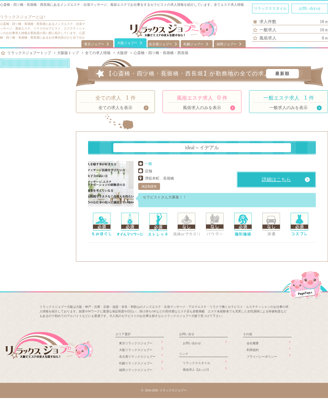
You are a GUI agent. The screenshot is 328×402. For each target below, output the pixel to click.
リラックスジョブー (18, 17)
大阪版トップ (68, 53)
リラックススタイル (270, 8)
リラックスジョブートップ (29, 53)
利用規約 (253, 350)
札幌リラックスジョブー (135, 363)
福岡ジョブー (227, 44)
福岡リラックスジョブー (135, 370)
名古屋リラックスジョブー (137, 356)
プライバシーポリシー (262, 356)
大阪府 (122, 53)
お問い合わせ (310, 8)
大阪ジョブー (127, 43)
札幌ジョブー (193, 44)
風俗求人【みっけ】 (196, 369)
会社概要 (253, 343)
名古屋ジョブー (160, 44)
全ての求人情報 (98, 53)
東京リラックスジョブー (135, 343)
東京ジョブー (94, 44)
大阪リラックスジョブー (135, 350)
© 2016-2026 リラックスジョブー (164, 390)
